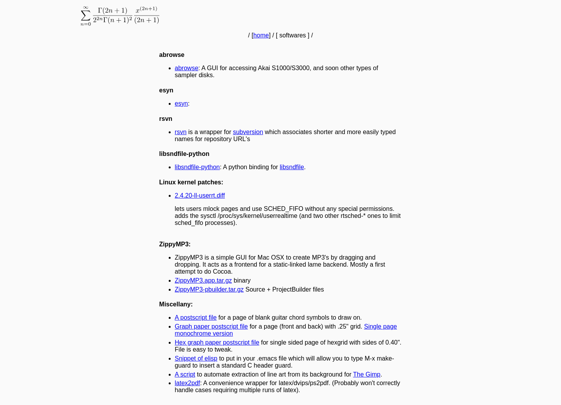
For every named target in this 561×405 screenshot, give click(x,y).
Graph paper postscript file (211, 326)
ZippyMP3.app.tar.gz (203, 280)
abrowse (186, 68)
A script (185, 374)
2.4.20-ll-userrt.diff (200, 195)
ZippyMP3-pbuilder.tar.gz (209, 289)
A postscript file (196, 317)
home (261, 35)
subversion (248, 132)
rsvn (181, 132)
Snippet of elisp (196, 358)
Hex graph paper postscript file (217, 342)
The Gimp (366, 374)
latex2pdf (187, 383)
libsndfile (292, 167)
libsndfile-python (197, 167)
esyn (181, 103)
